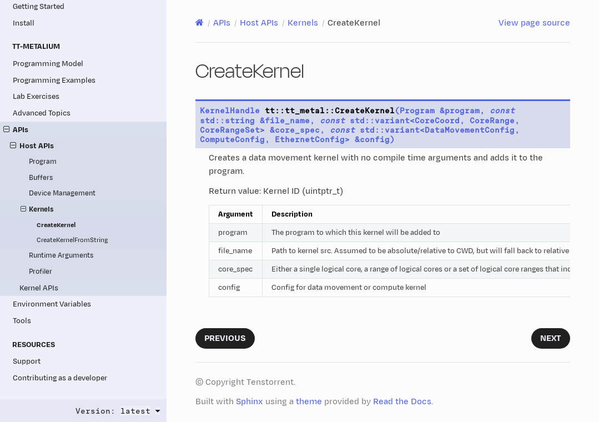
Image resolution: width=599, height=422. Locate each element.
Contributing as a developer (60, 378)
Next (550, 338)
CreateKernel (56, 225)
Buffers (41, 178)
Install (23, 23)
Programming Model (48, 63)
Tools (22, 320)
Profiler (40, 272)
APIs (15, 129)
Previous (225, 338)
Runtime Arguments (61, 255)
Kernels (37, 210)
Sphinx (249, 402)
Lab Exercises (36, 96)
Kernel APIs (38, 288)
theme (309, 402)
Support (27, 361)
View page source (534, 23)
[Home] (199, 23)
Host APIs (32, 145)
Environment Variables (52, 304)
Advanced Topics (42, 113)
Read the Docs (402, 402)
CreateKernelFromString (72, 240)
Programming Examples (54, 80)
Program (43, 162)
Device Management (62, 193)
